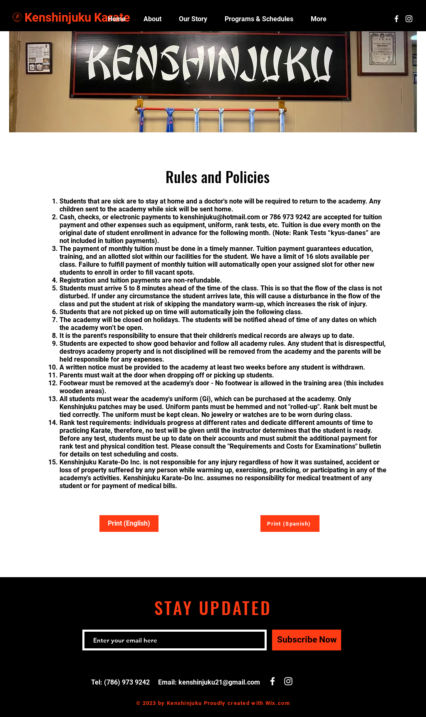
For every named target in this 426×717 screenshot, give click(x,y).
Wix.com (277, 703)
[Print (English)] (129, 523)
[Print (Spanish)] (290, 523)
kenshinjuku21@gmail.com (219, 682)
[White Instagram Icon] (409, 18)
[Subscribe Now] (306, 640)
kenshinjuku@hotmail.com (220, 217)
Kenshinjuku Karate (77, 17)
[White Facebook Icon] (396, 18)
